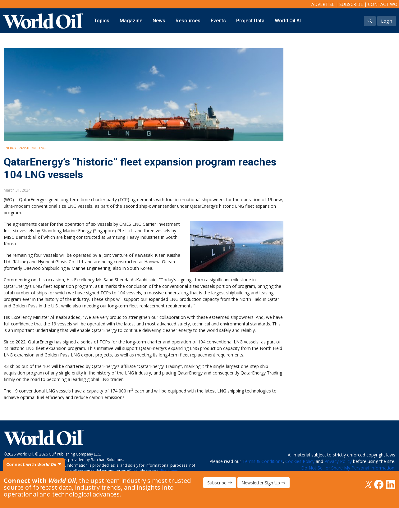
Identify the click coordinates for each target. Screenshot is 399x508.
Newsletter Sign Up (263, 483)
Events (218, 21)
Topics (101, 21)
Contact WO (382, 4)
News (159, 21)
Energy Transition (20, 148)
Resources (188, 21)
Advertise (322, 4)
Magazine (131, 21)
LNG (42, 148)
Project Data (250, 21)
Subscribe (351, 4)
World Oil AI (288, 21)
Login (386, 21)
